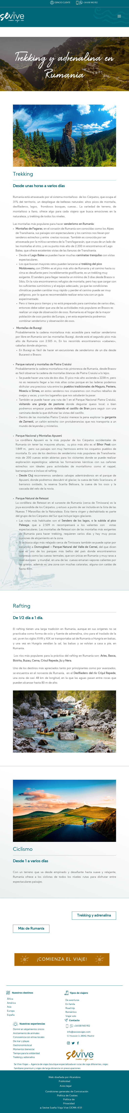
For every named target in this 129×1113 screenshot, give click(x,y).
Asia (9, 1007)
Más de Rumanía (31, 928)
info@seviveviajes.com (79, 1032)
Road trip (70, 1008)
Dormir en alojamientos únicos (28, 1029)
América (11, 1003)
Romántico (71, 1012)
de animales (26, 1033)
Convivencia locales (29, 1037)
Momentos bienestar (24, 1049)
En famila (70, 1004)
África (10, 999)
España (10, 1015)
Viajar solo (71, 1016)
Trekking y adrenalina (94, 915)
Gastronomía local (22, 1045)
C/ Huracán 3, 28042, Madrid (80, 1036)
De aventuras (72, 1000)
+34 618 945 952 (90, 3)
